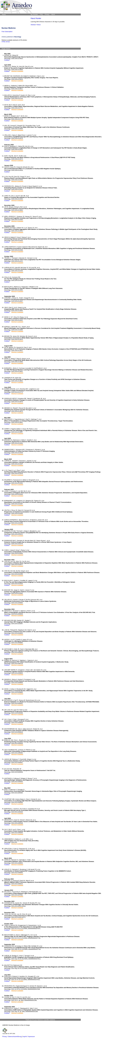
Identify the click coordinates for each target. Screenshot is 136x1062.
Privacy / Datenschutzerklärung (11, 1036)
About (38, 24)
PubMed (6, 60)
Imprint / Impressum (29, 1036)
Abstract (33, 24)
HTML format (6, 41)
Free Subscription (7, 31)
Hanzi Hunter (36, 18)
